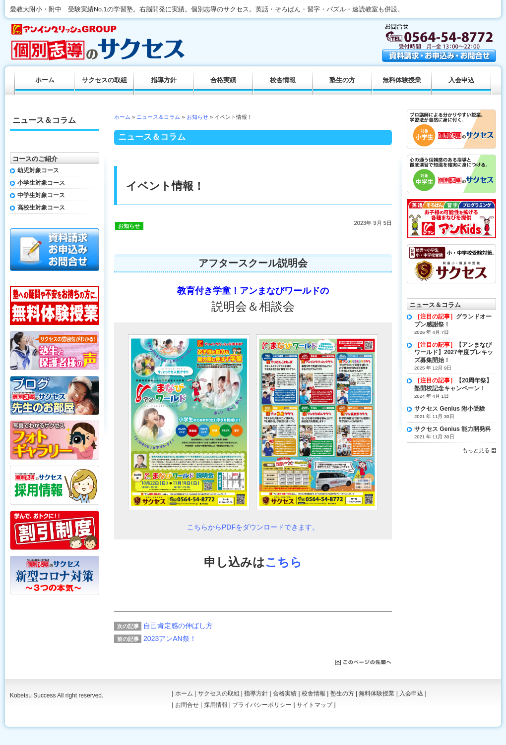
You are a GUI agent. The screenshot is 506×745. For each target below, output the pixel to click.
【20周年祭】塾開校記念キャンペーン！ (453, 384)
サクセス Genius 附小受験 (449, 408)
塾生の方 (342, 80)
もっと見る (476, 450)
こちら (283, 562)
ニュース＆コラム (158, 117)
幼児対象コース (38, 170)
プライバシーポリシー (262, 704)
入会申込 (461, 80)
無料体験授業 (401, 80)
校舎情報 (283, 80)
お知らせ (197, 117)
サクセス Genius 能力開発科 (452, 429)
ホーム (122, 117)
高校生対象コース (41, 207)
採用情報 (216, 704)
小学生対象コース (41, 182)
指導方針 (164, 80)
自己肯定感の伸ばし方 (178, 626)
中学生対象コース (41, 195)
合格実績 (223, 80)
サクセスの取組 (104, 80)
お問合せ (187, 704)
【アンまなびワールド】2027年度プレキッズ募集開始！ (453, 352)
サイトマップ (314, 704)
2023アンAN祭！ (169, 638)
